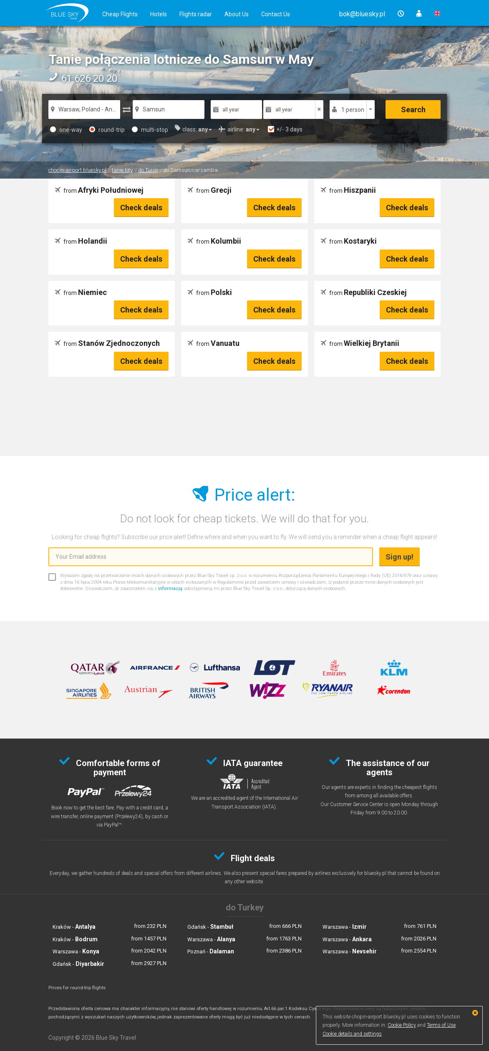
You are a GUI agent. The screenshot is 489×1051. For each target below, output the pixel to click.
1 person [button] (352, 109)
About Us (236, 14)
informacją (170, 588)
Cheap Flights (120, 14)
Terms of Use (441, 1025)
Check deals (141, 207)
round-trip (107, 129)
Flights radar (195, 14)
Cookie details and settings (352, 1034)
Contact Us (275, 14)
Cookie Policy (402, 1025)
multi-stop (150, 129)
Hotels (158, 14)
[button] (362, 14)
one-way (66, 129)
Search (413, 109)
